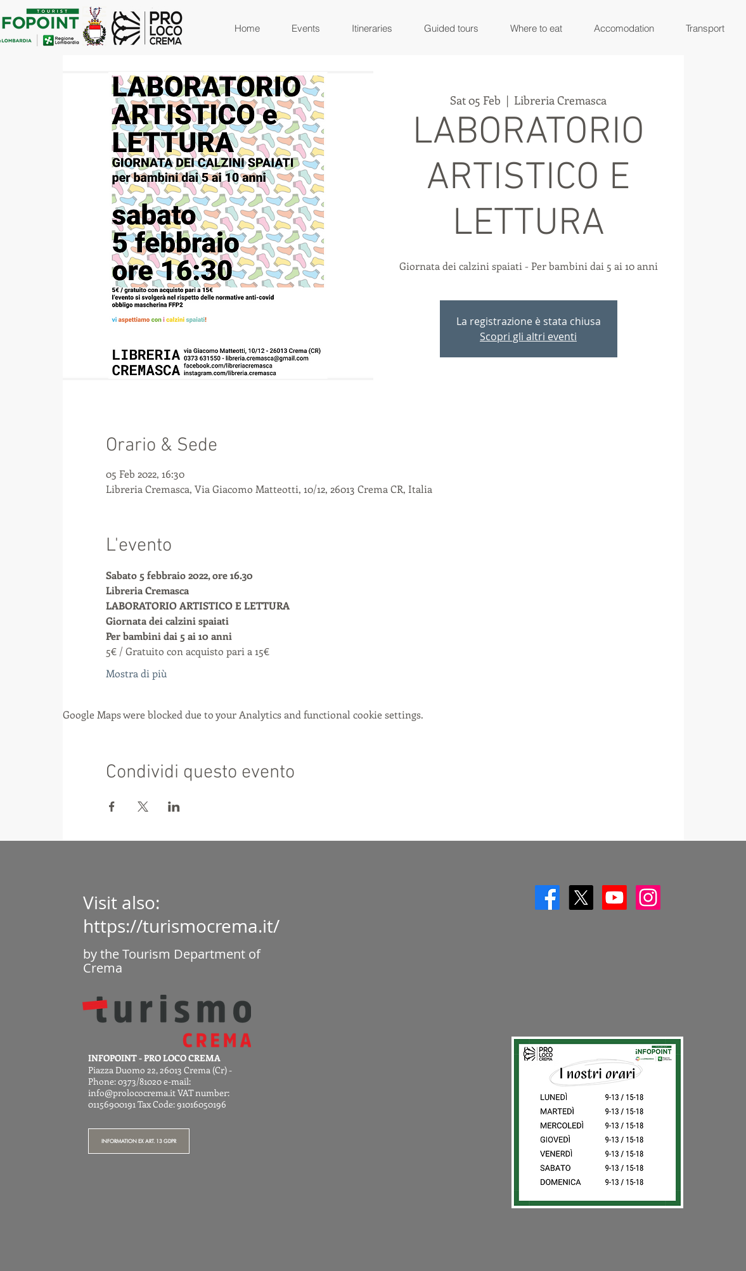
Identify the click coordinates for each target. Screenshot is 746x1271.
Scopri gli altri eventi (528, 336)
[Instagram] (648, 897)
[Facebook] (547, 897)
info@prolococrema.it (132, 1093)
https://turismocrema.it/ (181, 926)
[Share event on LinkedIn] (174, 807)
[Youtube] (614, 897)
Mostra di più (136, 673)
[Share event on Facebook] (112, 807)
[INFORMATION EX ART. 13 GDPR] (139, 1141)
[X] (581, 897)
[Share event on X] (143, 807)
